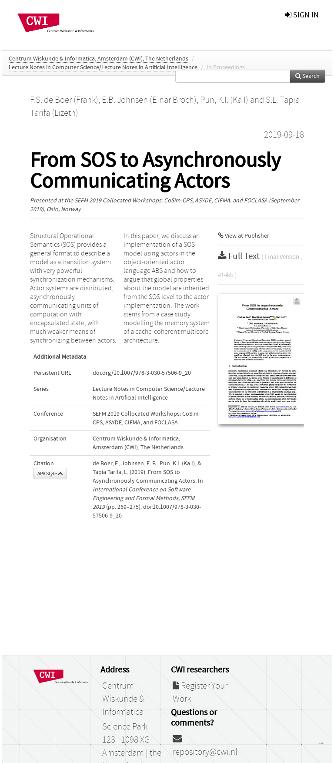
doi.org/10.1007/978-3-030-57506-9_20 (142, 373)
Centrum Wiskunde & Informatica (123, 699)
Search (307, 76)
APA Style (50, 474)
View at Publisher (243, 235)
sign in (302, 15)
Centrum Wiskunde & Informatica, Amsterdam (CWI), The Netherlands (98, 58)
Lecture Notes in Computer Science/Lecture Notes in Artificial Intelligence (103, 67)
